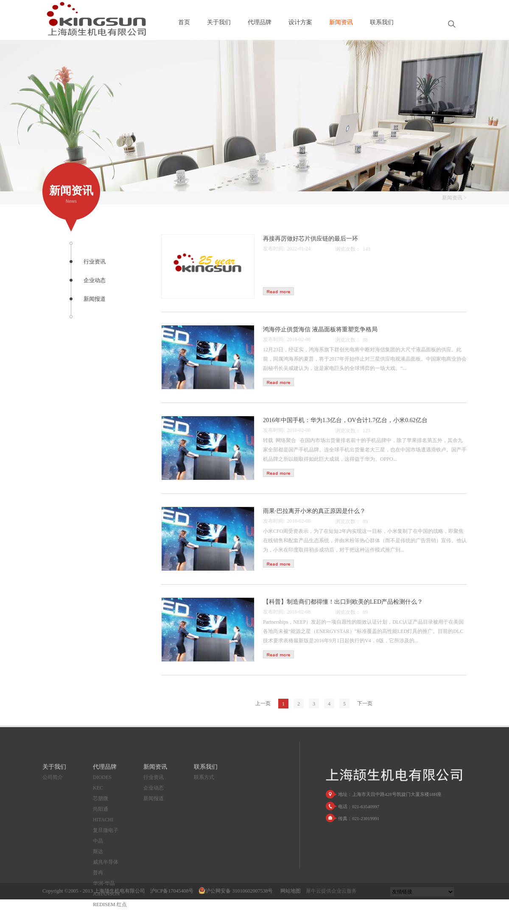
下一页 (364, 703)
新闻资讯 (452, 198)
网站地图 (289, 891)
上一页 (263, 703)
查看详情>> (278, 291)
